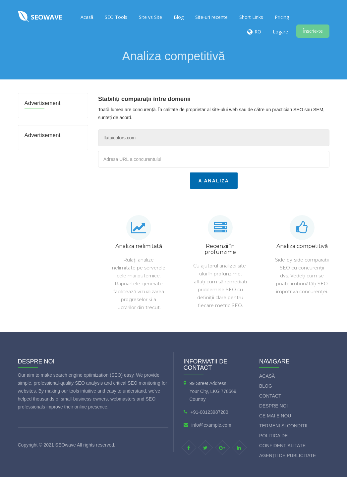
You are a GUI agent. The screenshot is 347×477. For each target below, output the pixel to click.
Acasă (87, 17)
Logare (280, 31)
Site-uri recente (211, 17)
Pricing (282, 17)
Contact (270, 396)
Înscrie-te (313, 31)
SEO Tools (116, 17)
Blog (179, 17)
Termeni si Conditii (283, 425)
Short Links (251, 17)
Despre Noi (273, 405)
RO (258, 31)
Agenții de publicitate (287, 455)
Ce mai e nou (275, 415)
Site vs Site (150, 17)
